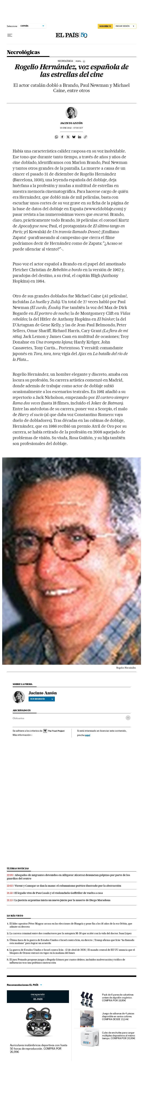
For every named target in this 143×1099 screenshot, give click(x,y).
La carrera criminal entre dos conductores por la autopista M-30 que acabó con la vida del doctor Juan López (71, 933)
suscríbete (105, 26)
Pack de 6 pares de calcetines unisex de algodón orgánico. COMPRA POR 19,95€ (118, 997)
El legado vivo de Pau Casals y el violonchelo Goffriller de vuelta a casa (58, 893)
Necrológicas (23, 52)
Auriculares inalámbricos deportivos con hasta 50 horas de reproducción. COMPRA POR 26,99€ (38, 1048)
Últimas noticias (18, 868)
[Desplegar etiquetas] (128, 717)
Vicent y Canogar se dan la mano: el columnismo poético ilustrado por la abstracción (68, 885)
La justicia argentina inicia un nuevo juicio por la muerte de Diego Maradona (62, 900)
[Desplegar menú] (10, 35)
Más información (22, 734)
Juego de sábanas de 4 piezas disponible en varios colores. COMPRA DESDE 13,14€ (118, 1016)
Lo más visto (15, 915)
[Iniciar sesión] (125, 26)
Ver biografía (41, 699)
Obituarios (18, 718)
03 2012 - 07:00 (71, 128)
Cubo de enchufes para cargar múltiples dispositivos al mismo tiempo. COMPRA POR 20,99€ (118, 1035)
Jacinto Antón (71, 123)
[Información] (84, 61)
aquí (87, 735)
